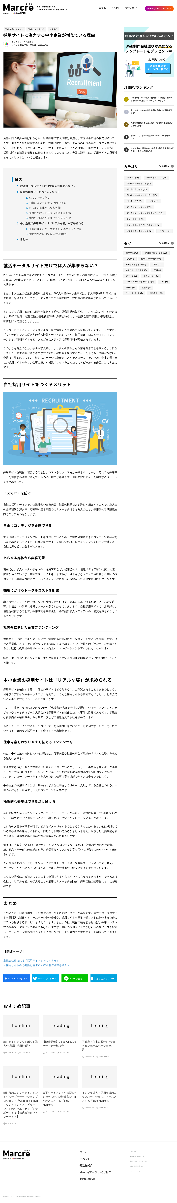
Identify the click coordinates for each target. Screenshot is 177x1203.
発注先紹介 (131, 8)
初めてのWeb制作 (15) (151, 259)
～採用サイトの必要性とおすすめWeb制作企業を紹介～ (36, 965)
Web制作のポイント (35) (156, 253)
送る (76, 978)
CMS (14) (157, 264)
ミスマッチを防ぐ (39, 197)
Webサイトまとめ (36, 29)
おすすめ (53, 29)
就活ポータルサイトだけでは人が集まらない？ (48, 186)
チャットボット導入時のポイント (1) (143, 225)
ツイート (47, 978)
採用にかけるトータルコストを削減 (50, 213)
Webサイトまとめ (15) (136, 264)
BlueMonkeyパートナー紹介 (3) (140, 282)
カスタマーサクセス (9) (136, 270)
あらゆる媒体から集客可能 (44, 207)
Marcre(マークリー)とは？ (159, 8)
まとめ (24, 239)
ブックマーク (106, 978)
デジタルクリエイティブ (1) (139, 231)
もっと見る (164, 243)
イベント (115, 8)
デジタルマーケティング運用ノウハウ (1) (145, 213)
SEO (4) (157, 270)
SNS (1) (164, 282)
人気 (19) (130, 259)
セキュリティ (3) (151, 276)
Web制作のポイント (14, 29)
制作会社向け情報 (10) (137, 189)
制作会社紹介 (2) (134, 201)
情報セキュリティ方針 (138, 1161)
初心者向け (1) (156, 293)
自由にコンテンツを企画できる (47, 202)
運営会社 (133, 1151)
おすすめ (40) (132, 253)
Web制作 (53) (133, 177)
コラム (102, 8)
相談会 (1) (146, 287)
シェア (18, 978)
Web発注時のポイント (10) (139, 183)
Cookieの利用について (138, 1156)
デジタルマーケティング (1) (139, 207)
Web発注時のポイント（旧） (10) (142, 195)
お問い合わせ (87, 1179)
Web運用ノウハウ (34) (157, 177)
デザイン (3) (131, 276)
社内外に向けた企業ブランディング (50, 217)
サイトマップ (135, 1171)
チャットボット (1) (135, 219)
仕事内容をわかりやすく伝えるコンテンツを (55, 229)
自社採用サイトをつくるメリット (40, 192)
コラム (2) (153, 201)
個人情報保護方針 (137, 1166)
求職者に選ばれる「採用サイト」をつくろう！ (31, 960)
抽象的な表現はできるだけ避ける (48, 234)
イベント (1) (164, 231)
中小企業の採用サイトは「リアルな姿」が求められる (52, 223)
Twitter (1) (130, 287)
